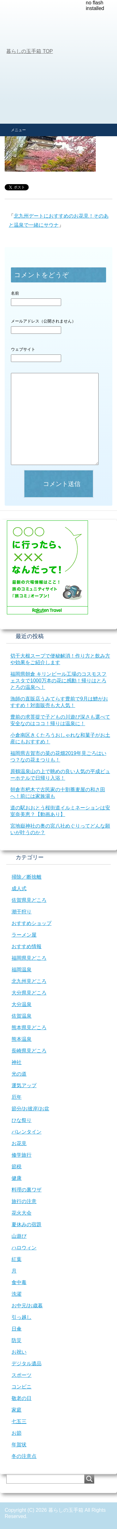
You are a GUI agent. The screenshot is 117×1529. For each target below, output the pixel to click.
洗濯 (17, 1294)
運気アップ (24, 1085)
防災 (17, 1340)
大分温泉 (22, 1004)
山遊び (19, 1236)
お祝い (19, 1352)
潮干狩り (22, 911)
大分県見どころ (29, 992)
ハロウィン (24, 1247)
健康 (17, 1178)
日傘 (17, 1328)
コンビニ (22, 1386)
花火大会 (22, 1213)
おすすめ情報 (26, 946)
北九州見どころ (29, 981)
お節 (17, 1433)
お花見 (19, 1143)
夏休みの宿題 (26, 1224)
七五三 (19, 1421)
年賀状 (19, 1444)
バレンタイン (26, 1131)
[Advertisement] (58, 62)
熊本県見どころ (29, 1027)
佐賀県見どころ (29, 900)
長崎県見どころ (29, 1050)
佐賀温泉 (22, 1016)
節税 (17, 1166)
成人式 (19, 888)
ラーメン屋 (24, 935)
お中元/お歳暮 (27, 1305)
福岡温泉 (22, 969)
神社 (17, 1062)
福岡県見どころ (29, 958)
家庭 (17, 1410)
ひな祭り (22, 1120)
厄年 (17, 1097)
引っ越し (22, 1317)
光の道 (19, 1074)
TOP (29, 51)
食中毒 (19, 1282)
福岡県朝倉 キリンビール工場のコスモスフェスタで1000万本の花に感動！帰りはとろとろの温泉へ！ (58, 680)
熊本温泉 (22, 1039)
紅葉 (17, 1259)
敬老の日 (22, 1398)
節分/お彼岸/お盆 (30, 1108)
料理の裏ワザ (26, 1189)
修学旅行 (22, 1155)
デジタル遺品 (26, 1363)
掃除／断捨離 (26, 877)
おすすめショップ (31, 923)
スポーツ (22, 1375)
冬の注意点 (24, 1456)
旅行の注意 (24, 1201)
